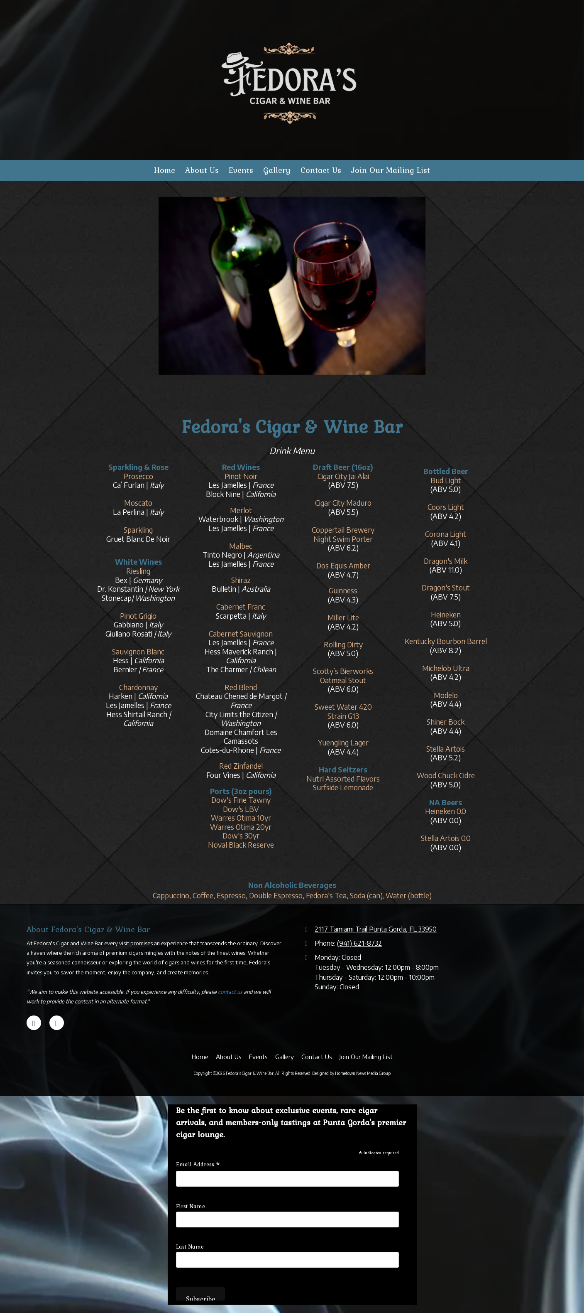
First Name (190, 1206)
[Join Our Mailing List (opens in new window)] (390, 170)
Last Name (190, 1246)
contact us (230, 991)
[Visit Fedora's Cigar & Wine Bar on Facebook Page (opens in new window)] (56, 1022)
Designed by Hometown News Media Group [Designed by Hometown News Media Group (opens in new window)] (351, 1073)
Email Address (198, 1164)
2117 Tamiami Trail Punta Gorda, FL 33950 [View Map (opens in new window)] (376, 929)
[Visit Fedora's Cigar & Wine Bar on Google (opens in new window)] (34, 1022)
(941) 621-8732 (359, 943)
